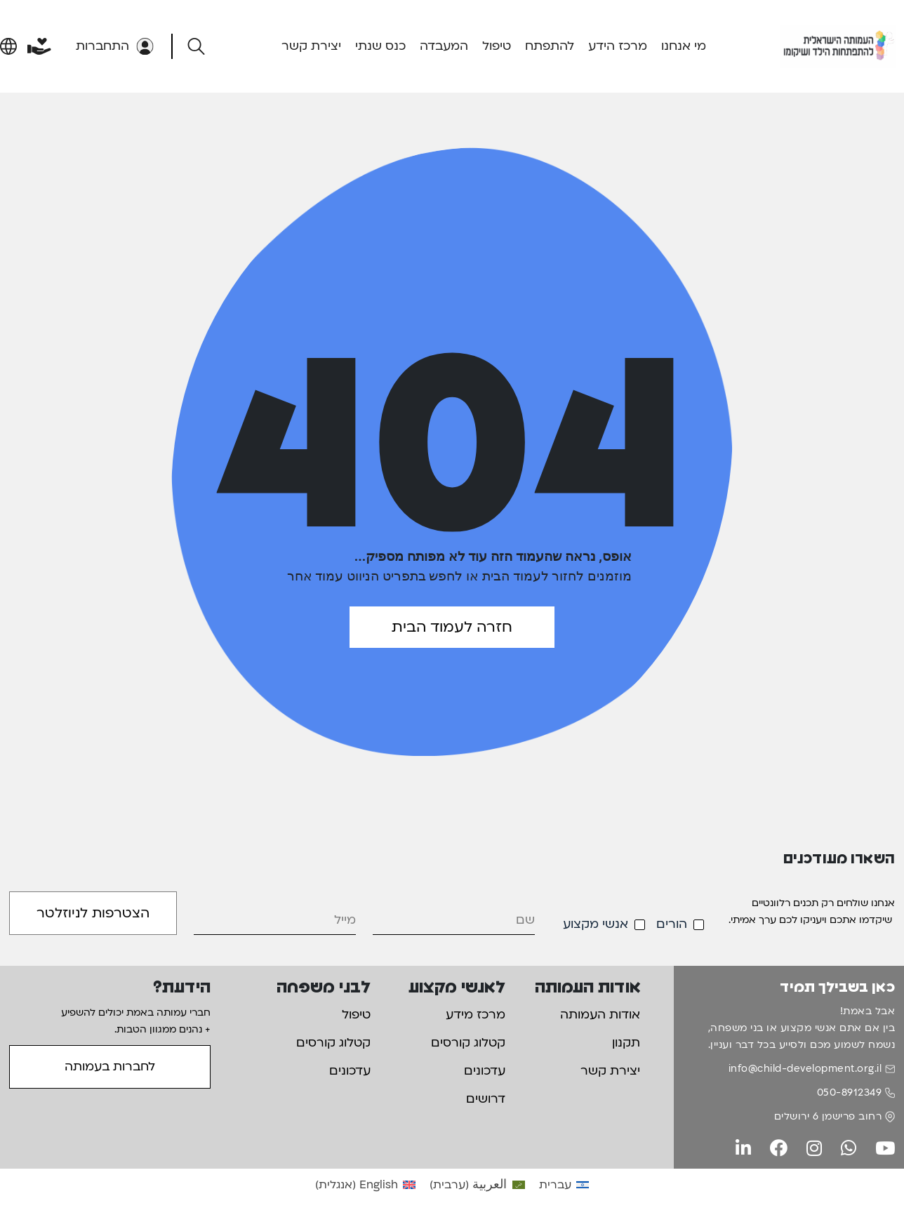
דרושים (485, 1099)
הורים (671, 924)
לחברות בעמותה (110, 1066)
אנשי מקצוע (595, 924)
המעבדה (444, 46)
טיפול (496, 46)
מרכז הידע (617, 46)
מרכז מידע (475, 1015)
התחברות (115, 46)
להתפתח (549, 46)
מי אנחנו (683, 46)
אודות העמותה (600, 1015)
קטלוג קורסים (468, 1043)
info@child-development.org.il (805, 1068)
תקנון (626, 1043)
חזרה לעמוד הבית (452, 627)
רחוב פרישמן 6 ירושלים (828, 1116)
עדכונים (484, 1071)
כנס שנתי (380, 46)
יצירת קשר (311, 46)
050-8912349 (849, 1092)
